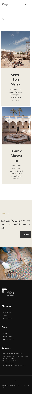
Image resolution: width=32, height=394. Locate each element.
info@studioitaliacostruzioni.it (16, 365)
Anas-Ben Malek (16, 79)
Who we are (7, 312)
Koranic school (8, 336)
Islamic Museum (16, 156)
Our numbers (7, 319)
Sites (5, 333)
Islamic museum (8, 340)
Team (5, 315)
